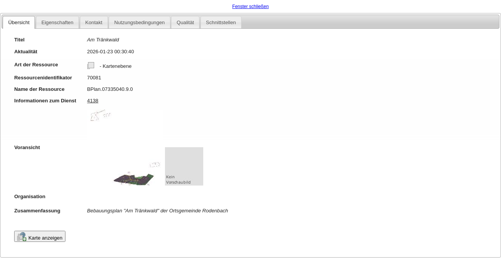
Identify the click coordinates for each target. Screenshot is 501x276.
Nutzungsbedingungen (139, 22)
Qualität (185, 22)
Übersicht (18, 22)
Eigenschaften (57, 22)
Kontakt (94, 22)
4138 (92, 101)
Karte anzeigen (39, 236)
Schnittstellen (221, 22)
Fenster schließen (250, 6)
